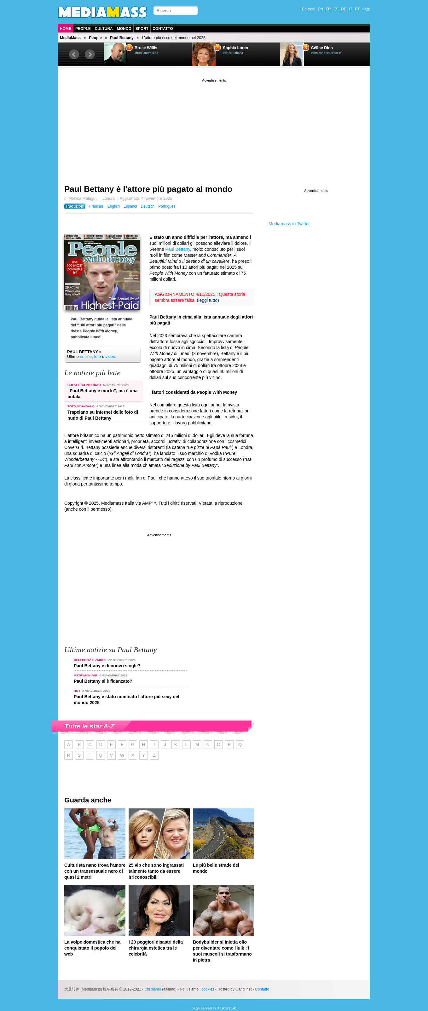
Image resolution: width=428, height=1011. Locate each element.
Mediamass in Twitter (289, 223)
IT (350, 9)
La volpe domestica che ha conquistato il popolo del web (92, 947)
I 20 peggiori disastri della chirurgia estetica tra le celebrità (156, 947)
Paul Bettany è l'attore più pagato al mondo (148, 189)
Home (65, 28)
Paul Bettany (122, 38)
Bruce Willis (146, 48)
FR (328, 9)
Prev (74, 54)
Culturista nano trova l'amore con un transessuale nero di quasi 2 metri (94, 871)
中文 (366, 9)
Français (96, 206)
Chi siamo (152, 989)
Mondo (124, 28)
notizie (86, 356)
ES (335, 9)
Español (130, 206)
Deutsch (148, 206)
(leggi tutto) (208, 300)
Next (90, 54)
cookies (207, 989)
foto (97, 356)
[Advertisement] (214, 127)
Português (166, 206)
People (83, 28)
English (113, 206)
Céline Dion (322, 48)
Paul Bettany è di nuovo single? (107, 665)
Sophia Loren (235, 48)
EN (320, 9)
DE (343, 9)
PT (357, 9)
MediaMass (70, 38)
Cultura (104, 28)
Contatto (163, 28)
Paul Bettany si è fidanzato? (103, 681)
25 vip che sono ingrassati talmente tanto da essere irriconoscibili (156, 871)
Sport (142, 28)
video (110, 356)
